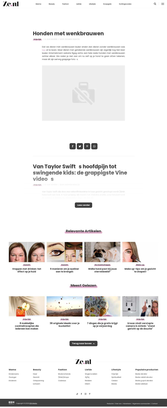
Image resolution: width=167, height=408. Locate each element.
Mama (38, 4)
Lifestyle (92, 4)
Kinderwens (14, 374)
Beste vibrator (141, 374)
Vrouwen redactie (72, 39)
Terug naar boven (81, 344)
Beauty (52, 4)
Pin (87, 146)
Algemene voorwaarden (141, 404)
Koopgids (107, 4)
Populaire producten (146, 369)
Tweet (80, 146)
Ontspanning (38, 380)
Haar (35, 374)
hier (44, 50)
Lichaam (36, 384)
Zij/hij (87, 377)
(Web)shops (63, 377)
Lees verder (83, 205)
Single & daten (91, 374)
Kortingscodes (125, 4)
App (94, 146)
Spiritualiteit (116, 377)
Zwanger (12, 377)
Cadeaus (62, 380)
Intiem (87, 384)
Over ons (118, 404)
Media (114, 384)
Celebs (114, 380)
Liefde (78, 4)
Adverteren (127, 404)
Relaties (88, 380)
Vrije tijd (37, 39)
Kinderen (12, 380)
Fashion (65, 4)
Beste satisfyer (141, 384)
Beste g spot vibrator (144, 380)
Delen (73, 146)
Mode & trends (64, 374)
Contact (155, 404)
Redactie (110, 404)
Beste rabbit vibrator (144, 377)
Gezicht (36, 377)
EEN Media (33, 403)
